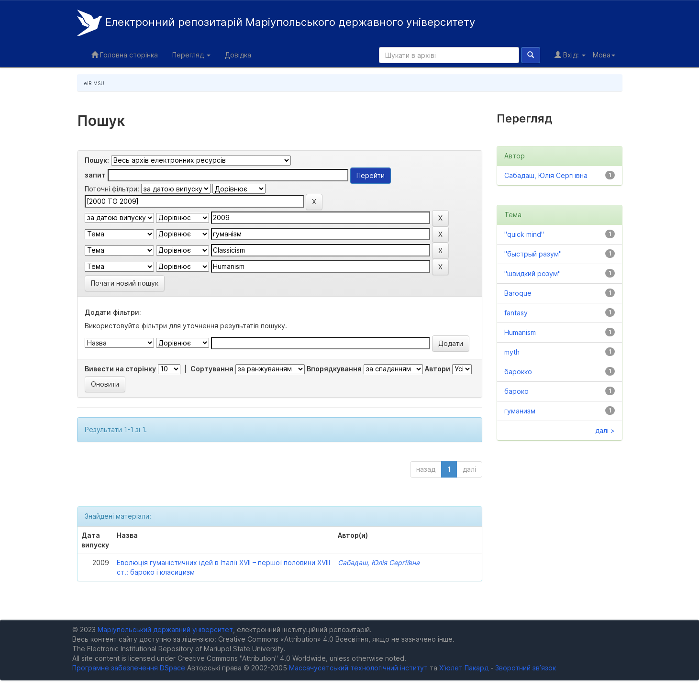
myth (512, 352)
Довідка (238, 55)
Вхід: (570, 55)
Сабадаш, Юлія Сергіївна (379, 562)
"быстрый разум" (533, 254)
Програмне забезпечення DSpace (128, 668)
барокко (518, 371)
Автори (437, 369)
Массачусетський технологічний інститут (358, 668)
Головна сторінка (124, 55)
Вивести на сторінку (120, 369)
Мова (604, 55)
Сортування (211, 369)
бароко (516, 391)
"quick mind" (524, 234)
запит (95, 175)
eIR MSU (94, 83)
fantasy (516, 313)
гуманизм (519, 411)
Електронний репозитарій (276, 23)
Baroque (518, 293)
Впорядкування (334, 369)
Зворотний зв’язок (525, 668)
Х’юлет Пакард (463, 668)
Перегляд (191, 55)
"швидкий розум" (532, 273)
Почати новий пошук (124, 283)
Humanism (520, 332)
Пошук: (97, 160)
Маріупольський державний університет (165, 629)
